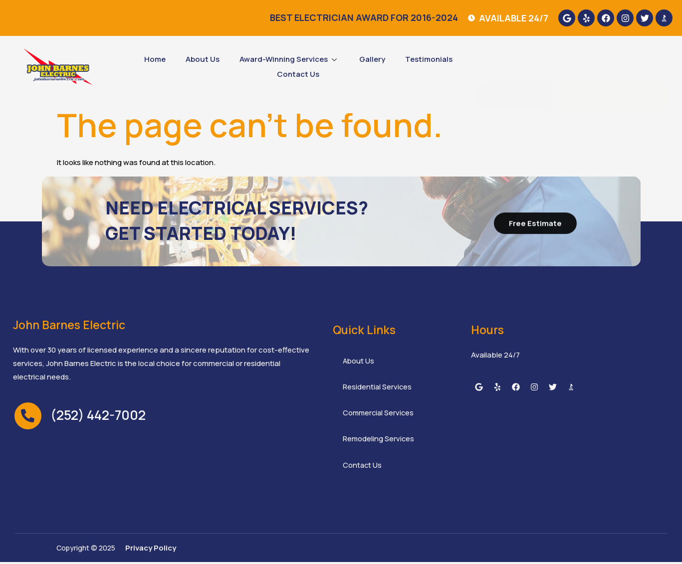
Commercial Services (380, 414)
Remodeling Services (379, 440)
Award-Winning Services (289, 59)
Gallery (372, 59)
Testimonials (429, 59)
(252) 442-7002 (98, 415)
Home (155, 59)
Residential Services (378, 387)
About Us (203, 59)
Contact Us (298, 74)
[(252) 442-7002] (28, 416)
